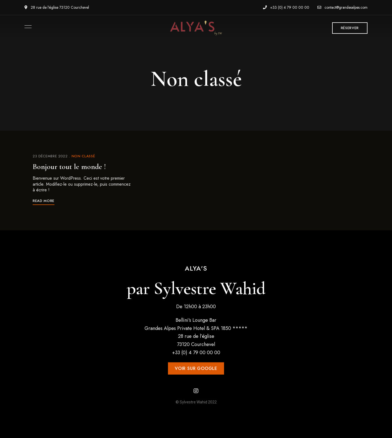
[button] (349, 28)
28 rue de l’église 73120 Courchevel (56, 7)
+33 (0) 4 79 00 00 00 (286, 7)
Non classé (83, 156)
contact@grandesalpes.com (342, 7)
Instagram (196, 391)
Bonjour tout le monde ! (69, 166)
